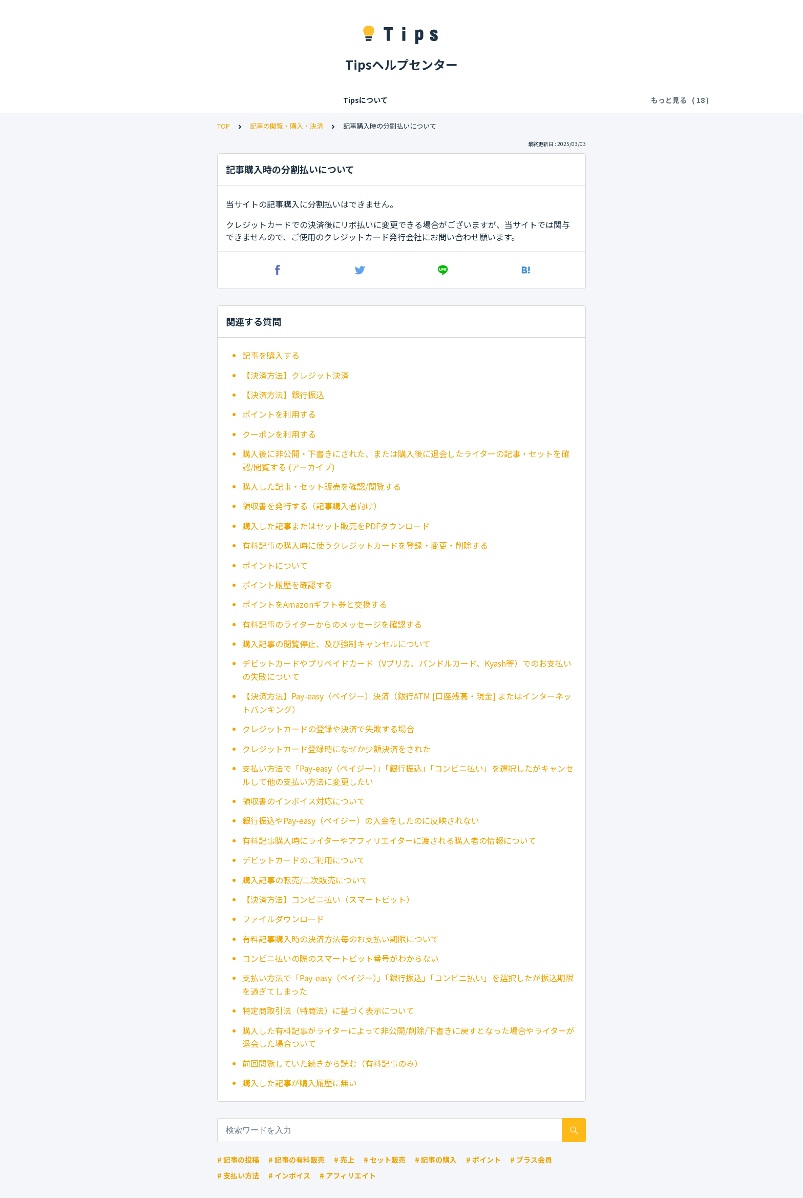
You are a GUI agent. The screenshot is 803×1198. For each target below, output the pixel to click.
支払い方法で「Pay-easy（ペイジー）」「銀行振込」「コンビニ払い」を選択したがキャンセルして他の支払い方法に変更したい (408, 775)
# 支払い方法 (238, 1175)
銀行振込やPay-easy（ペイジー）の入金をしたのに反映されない (360, 820)
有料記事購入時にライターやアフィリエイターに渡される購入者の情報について (389, 840)
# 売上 (344, 1159)
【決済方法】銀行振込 (283, 394)
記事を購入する (271, 355)
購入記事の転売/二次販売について (305, 880)
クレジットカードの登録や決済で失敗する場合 (328, 728)
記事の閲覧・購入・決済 (382, 100)
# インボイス (289, 1175)
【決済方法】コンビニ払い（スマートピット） (328, 899)
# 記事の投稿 (238, 1159)
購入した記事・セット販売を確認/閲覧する (321, 486)
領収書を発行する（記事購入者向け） (312, 506)
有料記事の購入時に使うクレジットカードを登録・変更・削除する (365, 545)
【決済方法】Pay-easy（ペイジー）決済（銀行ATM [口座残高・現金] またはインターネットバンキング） (407, 702)
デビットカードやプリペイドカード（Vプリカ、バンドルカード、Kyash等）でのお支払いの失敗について (407, 670)
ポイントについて (275, 565)
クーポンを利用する (279, 434)
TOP (223, 126)
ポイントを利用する (279, 414)
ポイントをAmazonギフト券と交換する (314, 604)
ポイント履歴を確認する (287, 585)
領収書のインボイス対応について (303, 801)
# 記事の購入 (436, 1159)
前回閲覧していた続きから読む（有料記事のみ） (332, 1063)
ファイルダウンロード (283, 919)
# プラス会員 (531, 1159)
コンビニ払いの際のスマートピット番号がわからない (340, 958)
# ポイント (483, 1159)
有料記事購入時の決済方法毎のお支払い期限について (340, 939)
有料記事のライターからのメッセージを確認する (332, 624)
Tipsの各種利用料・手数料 (285, 100)
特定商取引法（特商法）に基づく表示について (328, 1010)
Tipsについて (130, 100)
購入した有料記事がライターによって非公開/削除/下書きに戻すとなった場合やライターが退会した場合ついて (408, 1037)
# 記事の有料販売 (296, 1159)
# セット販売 (385, 1159)
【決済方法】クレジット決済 (295, 375)
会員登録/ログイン (197, 100)
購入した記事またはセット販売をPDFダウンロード (336, 526)
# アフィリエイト (348, 1175)
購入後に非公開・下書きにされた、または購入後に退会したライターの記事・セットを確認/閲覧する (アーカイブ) (405, 460)
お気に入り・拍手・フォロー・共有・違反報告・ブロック (529, 100)
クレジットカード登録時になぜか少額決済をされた (336, 748)
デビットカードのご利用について (303, 860)
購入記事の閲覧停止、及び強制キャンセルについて (336, 643)
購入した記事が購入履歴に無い (299, 1083)
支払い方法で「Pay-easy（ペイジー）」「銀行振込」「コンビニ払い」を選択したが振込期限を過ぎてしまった (408, 984)
